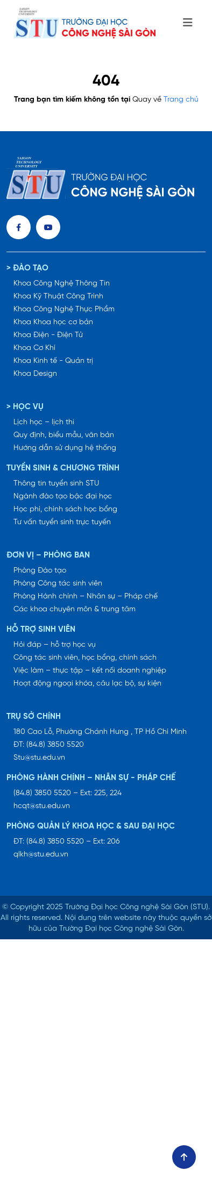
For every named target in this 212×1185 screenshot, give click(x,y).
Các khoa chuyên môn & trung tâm (74, 609)
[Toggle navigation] (187, 23)
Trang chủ (181, 100)
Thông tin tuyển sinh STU (56, 484)
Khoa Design (35, 374)
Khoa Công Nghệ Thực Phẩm (64, 309)
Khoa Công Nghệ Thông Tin (61, 284)
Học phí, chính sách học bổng (65, 509)
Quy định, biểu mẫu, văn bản (63, 435)
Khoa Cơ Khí (34, 348)
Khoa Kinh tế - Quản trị (53, 361)
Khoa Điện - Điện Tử (48, 335)
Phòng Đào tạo (39, 571)
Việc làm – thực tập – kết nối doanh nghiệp (89, 671)
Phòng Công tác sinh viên (57, 584)
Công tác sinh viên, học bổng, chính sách (85, 658)
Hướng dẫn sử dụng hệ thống (64, 448)
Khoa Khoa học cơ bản (53, 322)
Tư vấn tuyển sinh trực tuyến (62, 522)
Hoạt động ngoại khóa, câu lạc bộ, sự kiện (87, 684)
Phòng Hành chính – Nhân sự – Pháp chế (85, 596)
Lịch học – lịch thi (43, 422)
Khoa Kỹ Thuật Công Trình (58, 296)
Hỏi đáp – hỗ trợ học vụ (54, 645)
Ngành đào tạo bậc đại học (62, 496)
